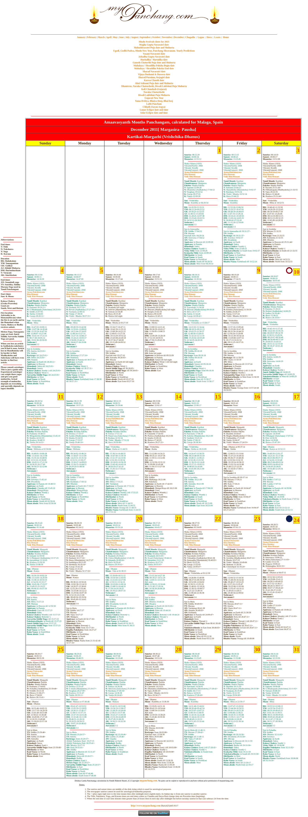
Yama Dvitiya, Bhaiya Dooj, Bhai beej (154, 101)
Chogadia (190, 37)
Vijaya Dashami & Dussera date (154, 74)
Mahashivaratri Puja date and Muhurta (154, 47)
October (156, 37)
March (101, 37)
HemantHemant (192, 175)
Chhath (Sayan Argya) (154, 106)
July (127, 37)
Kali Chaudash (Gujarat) (154, 89)
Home (226, 37)
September (145, 37)
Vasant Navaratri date (154, 53)
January (81, 37)
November (167, 37)
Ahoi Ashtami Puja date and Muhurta (154, 83)
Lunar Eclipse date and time (154, 109)
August (134, 37)
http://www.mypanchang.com (145, 805)
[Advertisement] (75, 13)
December (179, 37)
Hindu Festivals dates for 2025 (154, 41)
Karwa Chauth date (154, 80)
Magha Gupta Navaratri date (154, 44)
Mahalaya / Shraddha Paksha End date (154, 68)
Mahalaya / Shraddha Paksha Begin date (153, 65)
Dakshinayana (193, 172)
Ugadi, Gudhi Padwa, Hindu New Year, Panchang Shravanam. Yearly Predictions (154, 50)
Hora (209, 37)
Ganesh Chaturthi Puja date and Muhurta (154, 62)
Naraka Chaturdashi (154, 92)
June (121, 37)
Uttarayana (192, 540)
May (115, 37)
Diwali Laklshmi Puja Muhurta (154, 95)
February (91, 37)
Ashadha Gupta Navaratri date (154, 56)
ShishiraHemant (192, 544)
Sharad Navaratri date (154, 71)
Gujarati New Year (154, 98)
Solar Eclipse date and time (154, 112)
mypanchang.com (154, 28)
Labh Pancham (154, 103)
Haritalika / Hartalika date (154, 59)
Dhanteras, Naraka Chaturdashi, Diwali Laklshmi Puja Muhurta (154, 86)
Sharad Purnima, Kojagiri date (154, 77)
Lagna (201, 37)
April (108, 37)
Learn (217, 37)
